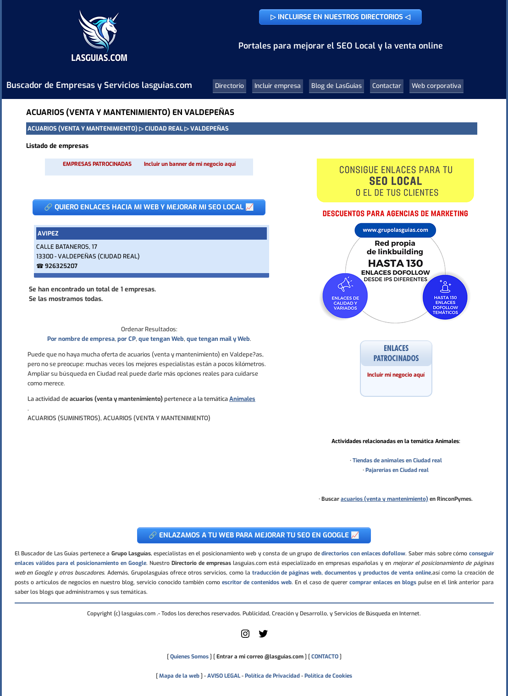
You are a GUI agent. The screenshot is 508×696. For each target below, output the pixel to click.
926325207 (61, 266)
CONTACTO (324, 656)
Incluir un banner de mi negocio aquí (190, 164)
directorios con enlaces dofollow (363, 553)
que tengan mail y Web (218, 339)
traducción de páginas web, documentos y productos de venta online (341, 572)
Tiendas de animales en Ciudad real (397, 460)
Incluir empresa (277, 86)
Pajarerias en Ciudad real (397, 470)
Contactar (386, 86)
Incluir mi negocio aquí (396, 374)
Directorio (229, 86)
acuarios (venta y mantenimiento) (384, 499)
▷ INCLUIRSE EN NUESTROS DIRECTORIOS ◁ (340, 17)
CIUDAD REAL (164, 128)
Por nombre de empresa (81, 339)
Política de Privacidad (272, 676)
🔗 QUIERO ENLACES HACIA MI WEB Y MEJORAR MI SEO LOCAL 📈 (149, 207)
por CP (126, 339)
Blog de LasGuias (336, 86)
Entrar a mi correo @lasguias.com (260, 656)
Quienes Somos (189, 656)
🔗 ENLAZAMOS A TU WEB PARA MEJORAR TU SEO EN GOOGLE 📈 (254, 535)
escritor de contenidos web (257, 582)
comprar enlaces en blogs (382, 582)
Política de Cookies (328, 676)
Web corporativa (436, 86)
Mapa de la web (178, 676)
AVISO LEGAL (223, 676)
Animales (242, 399)
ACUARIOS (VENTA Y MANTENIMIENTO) (83, 128)
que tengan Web (161, 339)
